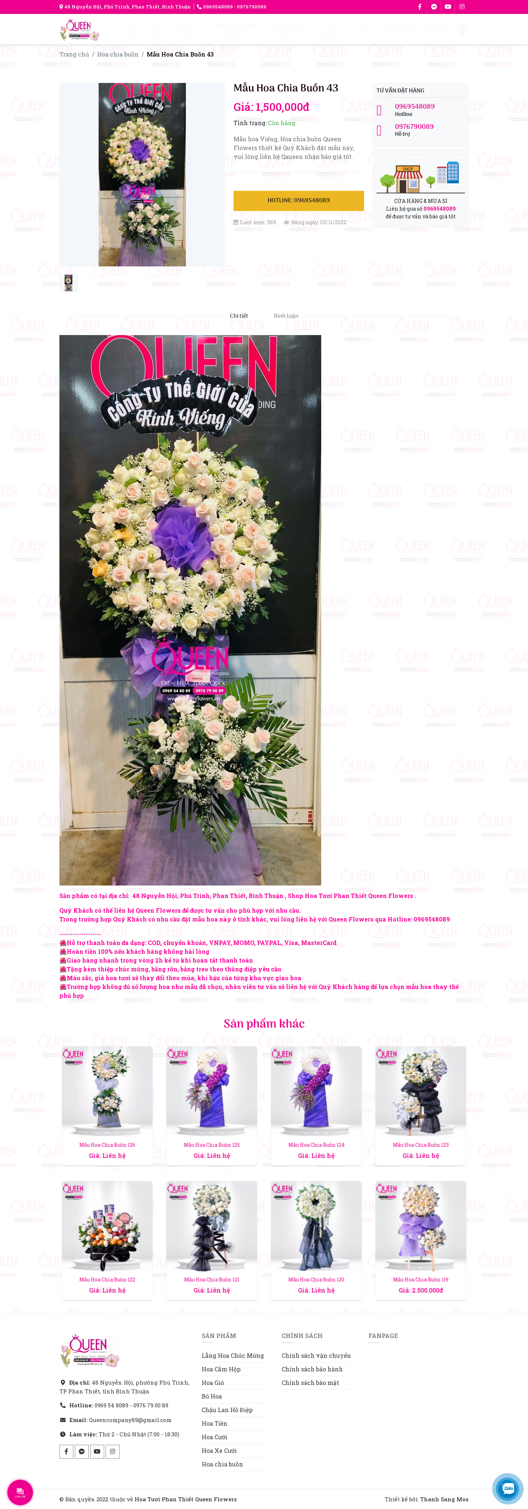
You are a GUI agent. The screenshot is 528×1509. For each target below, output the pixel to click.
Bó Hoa (212, 1396)
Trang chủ (74, 54)
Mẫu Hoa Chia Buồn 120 (316, 1263)
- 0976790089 (249, 6)
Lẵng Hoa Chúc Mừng (233, 1355)
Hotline (421, 110)
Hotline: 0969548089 (299, 201)
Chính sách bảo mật (310, 1382)
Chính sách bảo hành (312, 1369)
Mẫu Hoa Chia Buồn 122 (107, 1263)
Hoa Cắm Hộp (221, 1369)
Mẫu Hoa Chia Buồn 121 (211, 1263)
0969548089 (215, 6)
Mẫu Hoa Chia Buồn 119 (420, 1263)
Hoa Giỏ (213, 1382)
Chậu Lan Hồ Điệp (227, 1410)
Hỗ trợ (421, 130)
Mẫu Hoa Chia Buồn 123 (420, 1129)
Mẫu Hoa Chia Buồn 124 (316, 1129)
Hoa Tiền (214, 1423)
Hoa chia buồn (118, 54)
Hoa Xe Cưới (219, 1450)
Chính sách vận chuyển (316, 1355)
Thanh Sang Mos (444, 1499)
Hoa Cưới (214, 1437)
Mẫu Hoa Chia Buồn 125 (211, 1129)
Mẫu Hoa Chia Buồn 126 (107, 1129)
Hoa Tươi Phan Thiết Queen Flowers (186, 1499)
